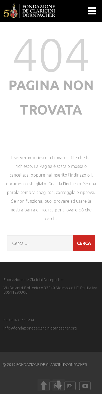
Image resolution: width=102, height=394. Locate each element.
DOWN (58, 385)
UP (44, 385)
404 (51, 54)
